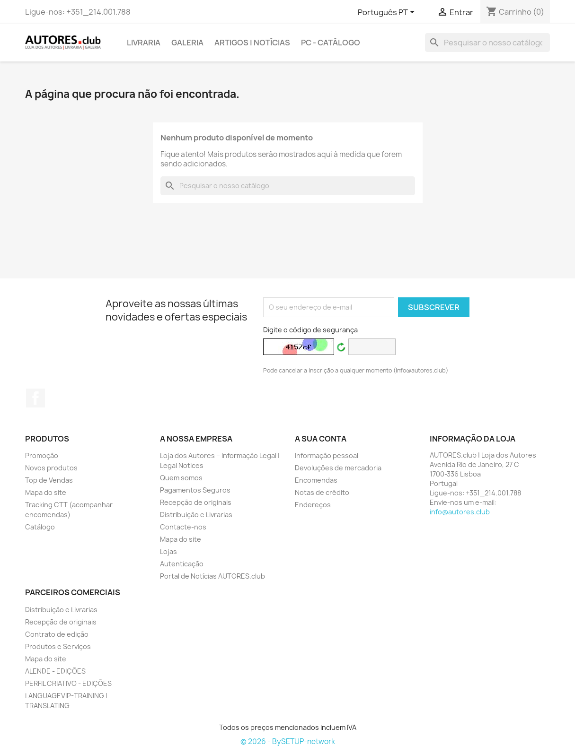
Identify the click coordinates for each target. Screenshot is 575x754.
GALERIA (187, 42)
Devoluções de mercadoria (338, 467)
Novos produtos (51, 467)
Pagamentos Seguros (195, 489)
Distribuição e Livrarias (196, 514)
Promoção (41, 455)
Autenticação (181, 563)
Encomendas (316, 480)
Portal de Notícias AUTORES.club (212, 576)
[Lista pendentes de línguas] (388, 12)
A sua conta (320, 438)
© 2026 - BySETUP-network (287, 741)
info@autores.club (460, 511)
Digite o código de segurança (310, 329)
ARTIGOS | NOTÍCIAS (252, 42)
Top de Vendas (49, 480)
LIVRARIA (143, 42)
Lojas (168, 551)
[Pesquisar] (487, 42)
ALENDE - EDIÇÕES (55, 671)
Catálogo (40, 526)
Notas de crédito (322, 492)
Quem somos (181, 477)
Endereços (313, 504)
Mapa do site (45, 492)
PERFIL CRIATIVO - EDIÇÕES (68, 683)
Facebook (35, 398)
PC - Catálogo (330, 42)
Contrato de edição (56, 634)
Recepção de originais (195, 502)
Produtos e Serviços (58, 646)
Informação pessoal (326, 455)
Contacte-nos (183, 526)
